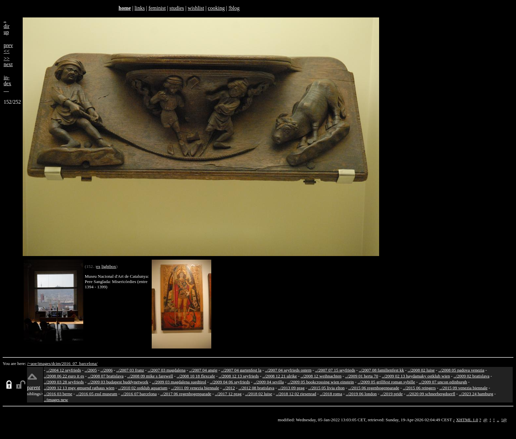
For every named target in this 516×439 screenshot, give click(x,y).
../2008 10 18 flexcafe (196, 376)
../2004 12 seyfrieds (63, 370)
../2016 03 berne (58, 393)
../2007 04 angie (203, 370)
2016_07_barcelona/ (79, 363)
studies (176, 8)
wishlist (196, 8)
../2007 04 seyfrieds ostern (288, 370)
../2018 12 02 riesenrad (296, 393)
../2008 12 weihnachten (320, 376)
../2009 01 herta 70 (361, 376)
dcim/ (57, 363)
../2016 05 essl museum (96, 393)
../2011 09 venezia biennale (195, 387)
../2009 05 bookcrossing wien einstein (320, 381)
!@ (504, 419)
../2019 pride (391, 393)
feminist (157, 8)
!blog (234, 8)
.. (498, 419)
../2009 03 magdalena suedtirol (179, 381)
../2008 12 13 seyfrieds (239, 376)
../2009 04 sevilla (268, 381)
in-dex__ (7, 83)
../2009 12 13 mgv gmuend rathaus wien (79, 387)
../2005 (91, 370)
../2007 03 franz (130, 370)
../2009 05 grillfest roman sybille (386, 381)
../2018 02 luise (258, 393)
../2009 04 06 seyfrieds (230, 381)
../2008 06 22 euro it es (64, 376)
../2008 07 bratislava (106, 376)
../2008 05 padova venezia (461, 370)
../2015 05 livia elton (326, 387)
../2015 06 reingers (419, 387)
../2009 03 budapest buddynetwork (118, 381)
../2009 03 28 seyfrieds (64, 381)
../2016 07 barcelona (139, 393)
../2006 (106, 370)
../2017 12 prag (228, 393)
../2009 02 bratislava (471, 376)
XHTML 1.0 (467, 419)
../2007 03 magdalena (167, 370)
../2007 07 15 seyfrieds (335, 370)
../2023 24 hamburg (476, 393)
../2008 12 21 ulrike (279, 376)
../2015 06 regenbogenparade (373, 387)
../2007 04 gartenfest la (241, 370)
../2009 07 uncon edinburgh (443, 381)
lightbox (108, 266)
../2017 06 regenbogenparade (185, 393)
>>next (8, 61)
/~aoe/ (32, 363)
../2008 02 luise (421, 370)
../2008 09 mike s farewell (150, 376)
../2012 (229, 387)
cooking (216, 8)
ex (98, 266)
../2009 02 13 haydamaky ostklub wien (416, 376)
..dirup (7, 26)
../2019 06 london (361, 393)
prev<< (8, 48)
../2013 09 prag (291, 387)
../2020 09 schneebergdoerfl (430, 393)
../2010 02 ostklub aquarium (143, 387)
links (140, 8)
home (124, 8)
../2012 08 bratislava (256, 387)
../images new (56, 399)
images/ (45, 363)
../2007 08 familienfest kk (381, 370)
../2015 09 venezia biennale (463, 387)
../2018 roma (331, 393)
